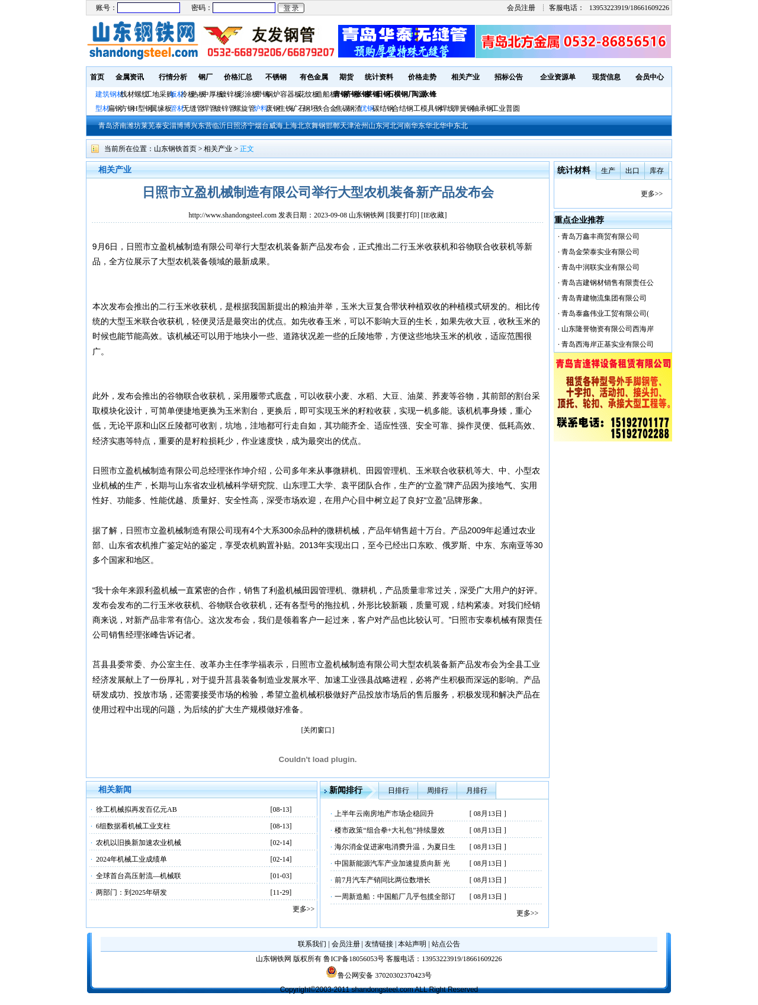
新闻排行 (345, 790)
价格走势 (422, 77)
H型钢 (142, 108)
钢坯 (310, 108)
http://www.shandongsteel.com (233, 215)
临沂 (219, 125)
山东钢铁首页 (175, 149)
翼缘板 (161, 108)
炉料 (260, 108)
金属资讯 (129, 77)
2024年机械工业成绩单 (131, 859)
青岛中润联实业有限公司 (600, 267)
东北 (461, 125)
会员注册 (521, 8)
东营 (205, 125)
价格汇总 (238, 77)
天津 (347, 125)
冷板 (188, 94)
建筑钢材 (109, 94)
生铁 (285, 108)
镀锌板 (230, 94)
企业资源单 (558, 77)
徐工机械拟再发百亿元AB (136, 809)
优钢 (367, 108)
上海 (290, 125)
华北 (432, 125)
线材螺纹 (134, 94)
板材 (177, 94)
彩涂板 (248, 94)
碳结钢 (383, 108)
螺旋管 (244, 108)
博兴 (191, 125)
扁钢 (115, 108)
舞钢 (318, 125)
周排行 (437, 790)
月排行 (476, 790)
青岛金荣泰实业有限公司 (600, 252)
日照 (233, 125)
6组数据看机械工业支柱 (133, 826)
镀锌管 (225, 108)
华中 (446, 125)
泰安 (162, 125)
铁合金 (326, 108)
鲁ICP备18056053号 (353, 959)
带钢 (262, 94)
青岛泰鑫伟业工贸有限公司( (605, 313)
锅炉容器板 (283, 94)
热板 (198, 94)
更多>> (304, 909)
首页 (97, 77)
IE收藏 (433, 215)
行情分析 (173, 77)
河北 (390, 125)
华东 (418, 125)
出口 (632, 171)
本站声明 (412, 944)
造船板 (326, 94)
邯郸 (333, 125)
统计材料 (573, 170)
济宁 (247, 125)
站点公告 (446, 944)
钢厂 (205, 77)
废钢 (273, 108)
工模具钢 (427, 108)
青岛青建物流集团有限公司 (604, 298)
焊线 (447, 108)
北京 (304, 125)
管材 (177, 108)
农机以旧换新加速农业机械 (138, 842)
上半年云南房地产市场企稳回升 (384, 813)
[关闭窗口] (318, 730)
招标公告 (508, 77)
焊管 (209, 108)
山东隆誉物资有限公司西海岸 (607, 329)
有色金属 (314, 77)
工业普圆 (506, 108)
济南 (120, 125)
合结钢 (402, 108)
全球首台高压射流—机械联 (138, 876)
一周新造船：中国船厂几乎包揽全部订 (395, 896)
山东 (375, 125)
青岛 (105, 125)
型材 (102, 108)
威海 (276, 125)
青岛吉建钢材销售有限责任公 (607, 283)
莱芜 (148, 125)
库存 (657, 171)
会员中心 (649, 77)
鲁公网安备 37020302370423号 (379, 975)
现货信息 (606, 77)
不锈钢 (276, 77)
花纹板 (308, 94)
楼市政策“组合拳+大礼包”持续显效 (389, 830)
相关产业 (465, 77)
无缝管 (193, 108)
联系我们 (312, 944)
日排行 (398, 790)
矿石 (298, 108)
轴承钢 (482, 108)
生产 (608, 171)
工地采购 (159, 94)
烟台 (262, 125)
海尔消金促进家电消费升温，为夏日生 (395, 847)
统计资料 (379, 77)
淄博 (176, 125)
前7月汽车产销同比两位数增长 (383, 880)
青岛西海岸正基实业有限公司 (607, 344)
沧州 (361, 125)
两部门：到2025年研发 (131, 892)
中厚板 (212, 94)
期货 (346, 77)
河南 (404, 125)
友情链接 (379, 944)
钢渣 (355, 108)
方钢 (127, 108)
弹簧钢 (463, 108)
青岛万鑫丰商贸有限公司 (600, 236)
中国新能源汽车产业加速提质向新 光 (392, 863)
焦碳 (342, 108)
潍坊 (134, 125)
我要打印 (402, 215)
